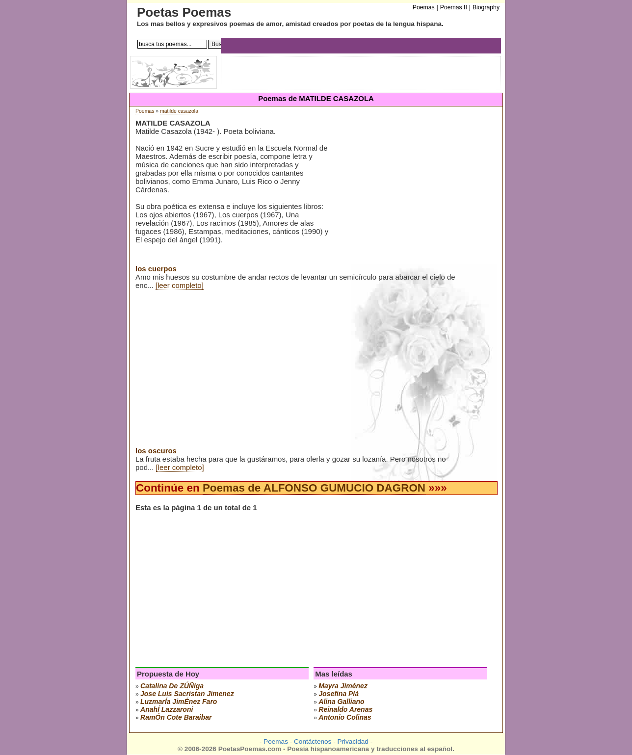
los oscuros (156, 450)
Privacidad (352, 741)
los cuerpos (156, 268)
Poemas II (453, 7)
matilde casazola (179, 111)
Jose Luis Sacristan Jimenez (187, 694)
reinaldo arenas (345, 709)
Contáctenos (312, 741)
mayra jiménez (343, 686)
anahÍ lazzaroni (166, 709)
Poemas (144, 111)
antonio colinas (344, 717)
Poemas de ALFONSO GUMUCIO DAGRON (314, 488)
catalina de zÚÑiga (172, 686)
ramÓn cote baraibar (175, 717)
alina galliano (341, 701)
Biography (486, 7)
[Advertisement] (412, 195)
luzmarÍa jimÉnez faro (178, 701)
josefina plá (338, 694)
